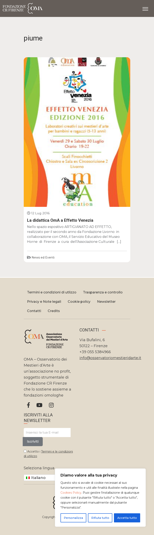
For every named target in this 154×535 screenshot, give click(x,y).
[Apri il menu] (145, 8)
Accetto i (48, 454)
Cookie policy (79, 302)
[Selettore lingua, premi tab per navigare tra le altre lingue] (49, 477)
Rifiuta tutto (100, 518)
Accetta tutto (127, 518)
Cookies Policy (70, 492)
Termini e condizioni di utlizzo (51, 292)
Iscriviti (33, 441)
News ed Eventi (43, 257)
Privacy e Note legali (44, 302)
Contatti (34, 311)
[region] (100, 497)
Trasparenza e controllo (103, 292)
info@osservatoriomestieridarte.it (110, 358)
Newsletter (106, 302)
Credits (54, 311)
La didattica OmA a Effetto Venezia (60, 220)
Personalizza (73, 518)
